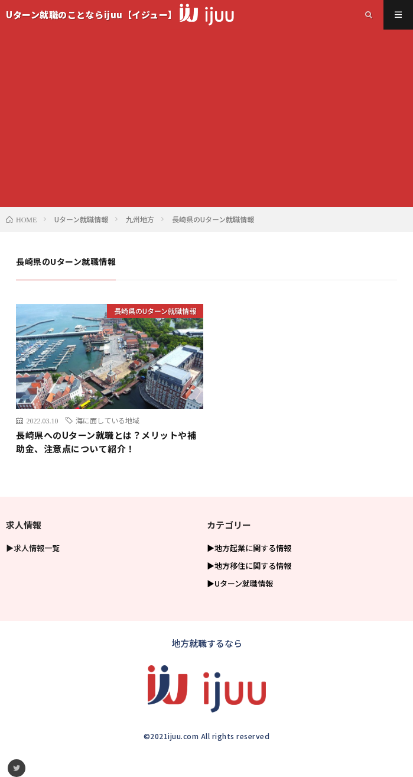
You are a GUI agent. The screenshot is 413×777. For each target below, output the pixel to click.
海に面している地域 (107, 420)
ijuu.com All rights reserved (218, 736)
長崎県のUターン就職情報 (155, 311)
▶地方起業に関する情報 (249, 547)
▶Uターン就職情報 (240, 583)
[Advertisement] (206, 118)
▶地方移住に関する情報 (249, 565)
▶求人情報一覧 (33, 547)
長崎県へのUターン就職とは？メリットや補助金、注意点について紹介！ (106, 442)
